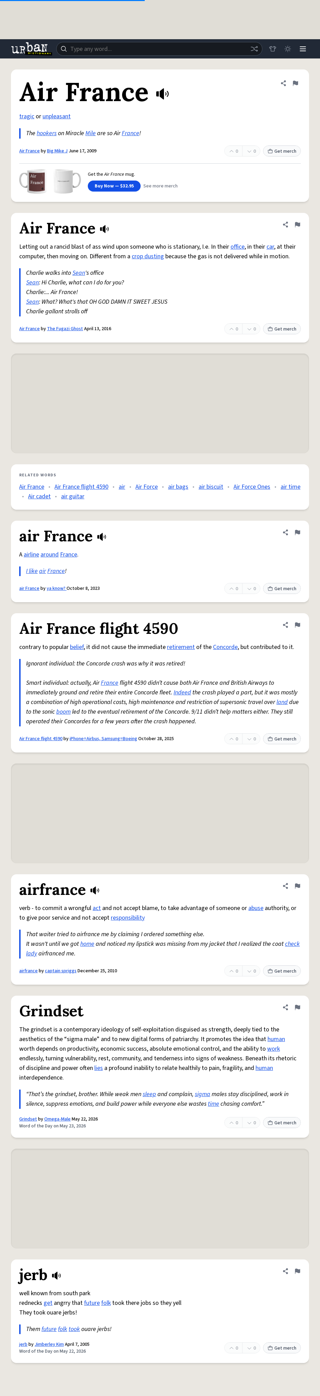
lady (31, 953)
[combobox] (159, 49)
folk (106, 1303)
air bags (178, 487)
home (87, 944)
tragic (26, 116)
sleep (149, 1094)
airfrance (28, 970)
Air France (29, 151)
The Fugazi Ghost (65, 328)
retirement (181, 647)
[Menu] (303, 49)
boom (63, 711)
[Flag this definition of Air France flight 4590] (297, 624)
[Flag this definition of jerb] (297, 1271)
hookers (47, 133)
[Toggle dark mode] (288, 49)
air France (29, 588)
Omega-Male (57, 1119)
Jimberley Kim (49, 1344)
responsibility (128, 917)
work (273, 1049)
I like (32, 571)
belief (77, 647)
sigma (202, 1094)
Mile (90, 133)
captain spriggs (60, 970)
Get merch (282, 151)
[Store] (272, 49)
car (270, 246)
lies (98, 1068)
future (92, 1303)
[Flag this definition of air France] (297, 532)
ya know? (57, 588)
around (49, 554)
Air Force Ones (252, 487)
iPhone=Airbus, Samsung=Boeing (103, 738)
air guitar (72, 496)
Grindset (28, 1119)
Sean (78, 273)
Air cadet (39, 496)
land (282, 702)
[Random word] (254, 49)
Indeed (182, 692)
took (74, 1329)
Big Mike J (57, 151)
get (48, 1303)
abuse (255, 908)
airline (31, 554)
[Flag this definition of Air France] (295, 83)
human (276, 1039)
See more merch (160, 186)
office (237, 246)
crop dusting (148, 256)
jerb (23, 1344)
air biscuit (211, 487)
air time (290, 487)
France (130, 133)
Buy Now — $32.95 (114, 186)
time (213, 1104)
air (122, 487)
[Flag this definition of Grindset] (297, 1007)
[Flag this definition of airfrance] (297, 885)
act (97, 908)
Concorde (225, 647)
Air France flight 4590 (81, 487)
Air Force (146, 487)
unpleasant (57, 116)
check (292, 944)
